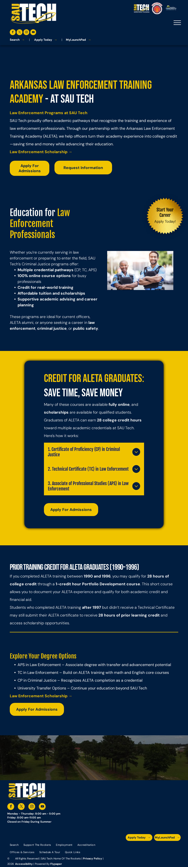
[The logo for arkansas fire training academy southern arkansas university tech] (176, 848)
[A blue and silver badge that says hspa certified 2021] (139, 848)
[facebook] (13, 32)
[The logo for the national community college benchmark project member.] (166, 848)
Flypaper (56, 864)
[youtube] (33, 32)
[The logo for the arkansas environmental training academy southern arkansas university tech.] (130, 848)
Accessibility (24, 864)
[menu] (177, 22)
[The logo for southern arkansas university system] (157, 848)
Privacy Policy (92, 858)
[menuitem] (14, 844)
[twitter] (19, 32)
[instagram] (26, 32)
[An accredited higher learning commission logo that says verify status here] (148, 848)
